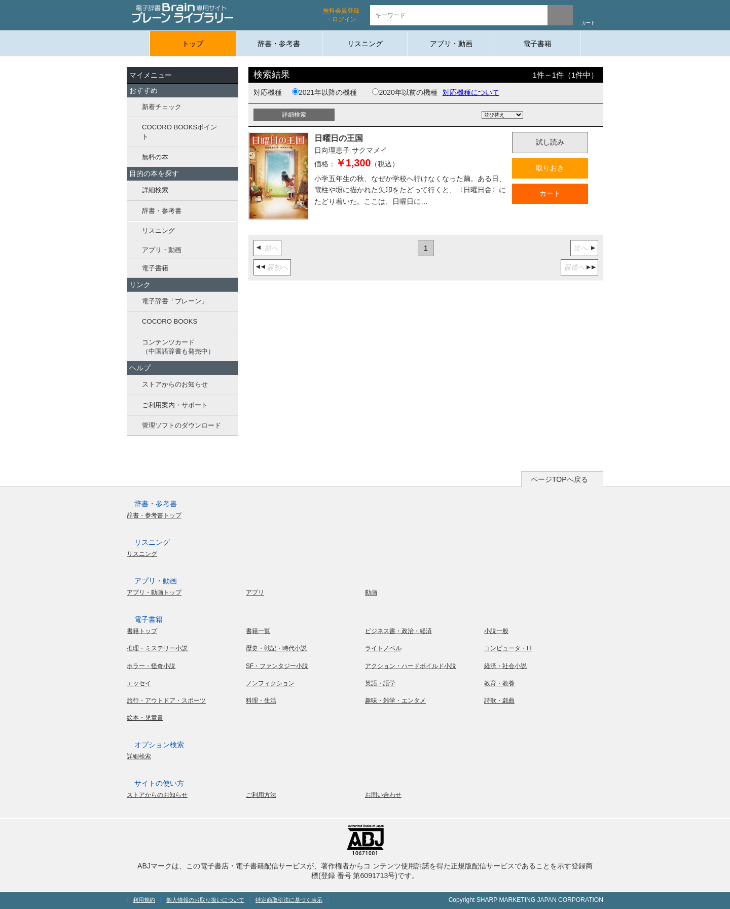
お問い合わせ (383, 794)
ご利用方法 (261, 794)
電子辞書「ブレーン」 (175, 301)
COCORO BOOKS (169, 321)
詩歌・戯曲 (499, 700)
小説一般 (496, 631)
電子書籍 (537, 44)
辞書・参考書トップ (154, 515)
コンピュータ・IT (508, 648)
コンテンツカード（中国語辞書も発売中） (178, 346)
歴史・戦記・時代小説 (276, 648)
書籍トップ (142, 631)
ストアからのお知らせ (175, 384)
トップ (192, 44)
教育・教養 (499, 683)
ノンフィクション (270, 683)
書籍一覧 (258, 631)
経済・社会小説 (505, 666)
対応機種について (471, 92)
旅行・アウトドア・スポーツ (166, 700)
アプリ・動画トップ (154, 592)
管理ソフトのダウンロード (181, 425)
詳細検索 (155, 190)
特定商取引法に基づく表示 (289, 900)
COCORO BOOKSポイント (179, 131)
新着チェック (161, 107)
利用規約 (144, 900)
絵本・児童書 (145, 717)
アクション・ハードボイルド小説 (410, 666)
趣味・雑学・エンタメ (395, 700)
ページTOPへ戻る (559, 479)
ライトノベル (383, 648)
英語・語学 (380, 683)
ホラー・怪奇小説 (151, 666)
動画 (371, 592)
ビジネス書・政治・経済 (398, 631)
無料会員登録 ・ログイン (341, 15)
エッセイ (139, 683)
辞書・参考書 (279, 44)
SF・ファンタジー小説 (277, 666)
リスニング (365, 44)
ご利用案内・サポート (175, 405)
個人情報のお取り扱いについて (205, 900)
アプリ (255, 592)
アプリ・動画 (451, 44)
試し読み (550, 142)
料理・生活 (261, 700)
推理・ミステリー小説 (157, 648)
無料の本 (155, 157)
